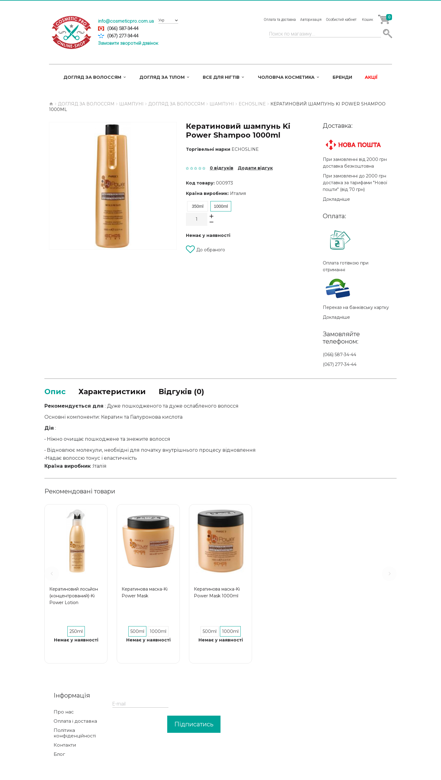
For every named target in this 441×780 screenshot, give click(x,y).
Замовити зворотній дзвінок (128, 43)
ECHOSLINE (245, 149)
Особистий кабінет (341, 19)
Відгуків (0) (181, 391)
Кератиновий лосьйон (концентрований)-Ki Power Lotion (73, 595)
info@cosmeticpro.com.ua (126, 21)
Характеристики (112, 391)
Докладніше (336, 199)
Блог (59, 754)
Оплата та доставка (280, 19)
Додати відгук (255, 168)
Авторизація (311, 19)
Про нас (64, 712)
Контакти (65, 745)
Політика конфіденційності (75, 733)
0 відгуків (221, 168)
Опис (55, 391)
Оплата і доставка (75, 721)
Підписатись (193, 724)
